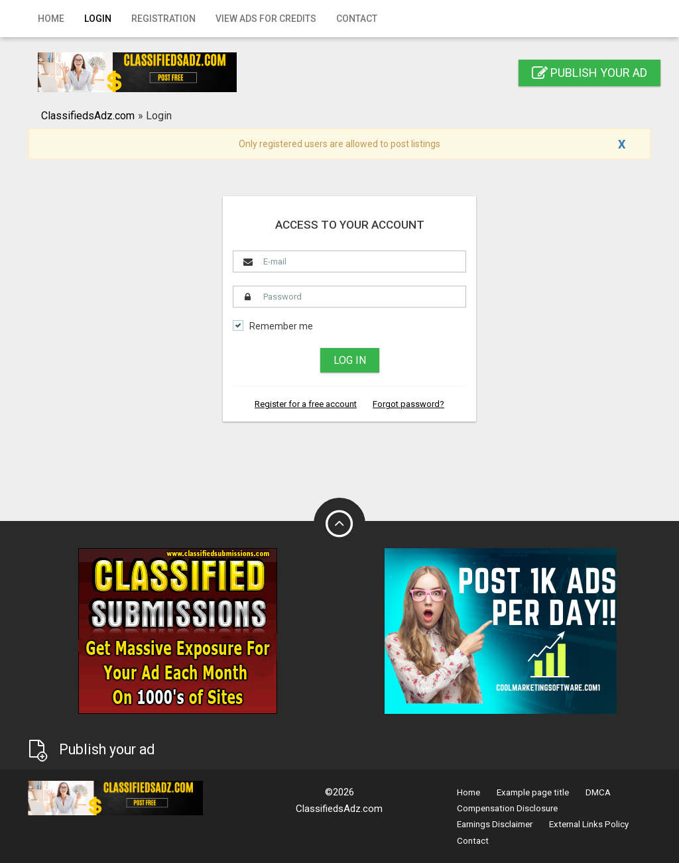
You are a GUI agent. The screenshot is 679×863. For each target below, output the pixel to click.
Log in (350, 360)
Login (97, 18)
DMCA (598, 792)
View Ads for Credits (266, 18)
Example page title (533, 792)
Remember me (281, 326)
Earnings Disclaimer (494, 824)
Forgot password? (408, 404)
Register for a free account (306, 404)
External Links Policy (589, 824)
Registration (163, 18)
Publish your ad (589, 73)
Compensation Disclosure (507, 808)
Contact (356, 18)
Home (51, 18)
